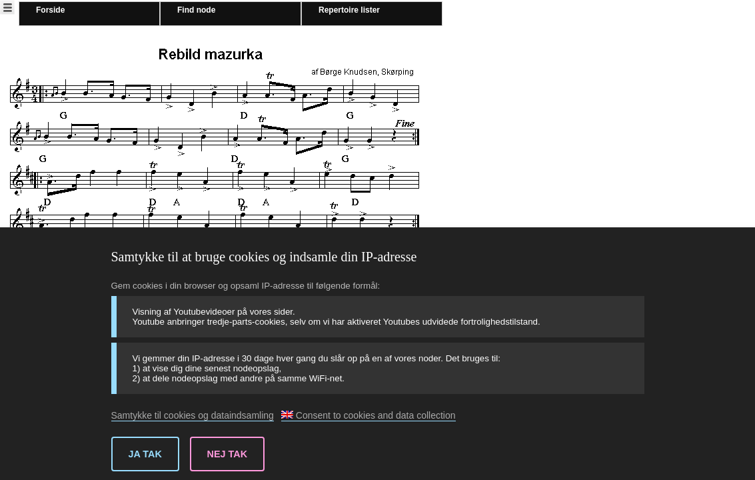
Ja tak (145, 454)
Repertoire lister (349, 10)
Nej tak (227, 454)
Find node (196, 10)
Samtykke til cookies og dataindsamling (192, 415)
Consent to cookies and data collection (368, 415)
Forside (50, 10)
